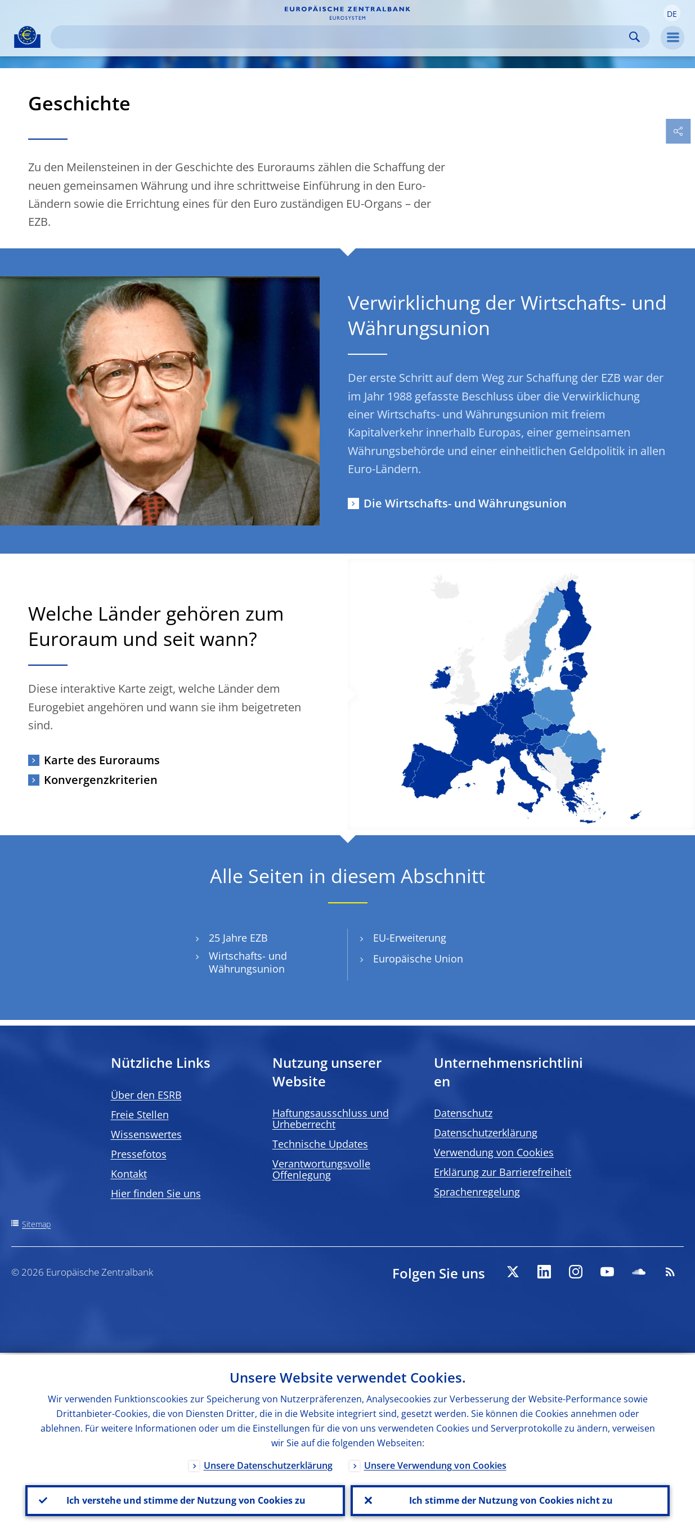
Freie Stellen (140, 1114)
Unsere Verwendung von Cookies (435, 1464)
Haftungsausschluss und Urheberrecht (330, 1118)
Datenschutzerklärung (485, 1132)
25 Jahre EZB (238, 938)
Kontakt (129, 1173)
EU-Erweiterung (409, 938)
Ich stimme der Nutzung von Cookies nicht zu (510, 1500)
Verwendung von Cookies (494, 1152)
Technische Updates (320, 1144)
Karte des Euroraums (102, 760)
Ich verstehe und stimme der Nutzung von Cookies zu (184, 1500)
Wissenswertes (146, 1134)
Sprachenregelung (477, 1191)
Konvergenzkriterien (101, 779)
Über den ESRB (146, 1095)
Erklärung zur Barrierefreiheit (502, 1172)
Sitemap (36, 1224)
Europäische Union (418, 958)
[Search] (341, 37)
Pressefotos (139, 1154)
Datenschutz (463, 1113)
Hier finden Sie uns (156, 1193)
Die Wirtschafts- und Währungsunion (465, 503)
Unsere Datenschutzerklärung (268, 1464)
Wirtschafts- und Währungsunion (248, 962)
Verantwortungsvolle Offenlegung (321, 1169)
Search (634, 37)
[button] (671, 13)
